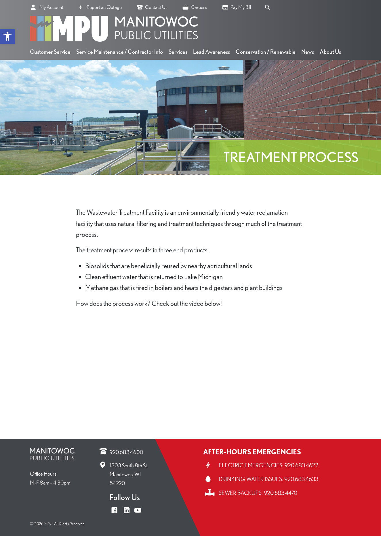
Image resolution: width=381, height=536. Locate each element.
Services (178, 51)
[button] (7, 36)
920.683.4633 (301, 479)
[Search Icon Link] (267, 6)
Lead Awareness (211, 51)
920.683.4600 (126, 452)
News (307, 51)
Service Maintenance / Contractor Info (119, 51)
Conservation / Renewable (266, 51)
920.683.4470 (280, 492)
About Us (330, 51)
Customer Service (50, 51)
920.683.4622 (301, 465)
